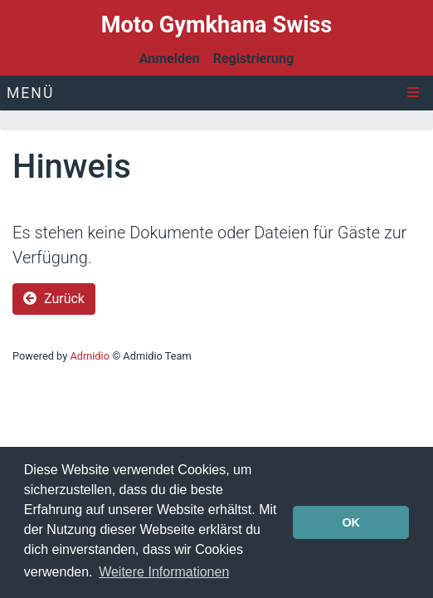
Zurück (54, 298)
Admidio (89, 356)
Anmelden (169, 58)
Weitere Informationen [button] (164, 572)
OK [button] (351, 522)
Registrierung (253, 58)
